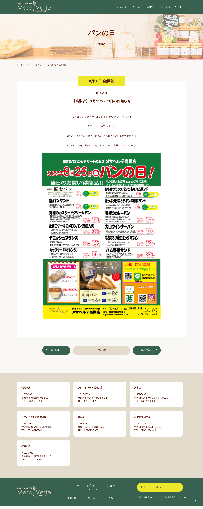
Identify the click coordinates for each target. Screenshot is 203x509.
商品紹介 (91, 488)
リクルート (112, 501)
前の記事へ (56, 354)
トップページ (22, 69)
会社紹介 (91, 501)
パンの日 (37, 69)
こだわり (110, 488)
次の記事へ (146, 354)
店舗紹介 (72, 501)
